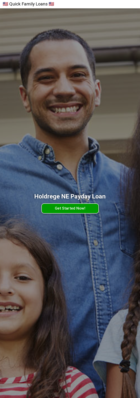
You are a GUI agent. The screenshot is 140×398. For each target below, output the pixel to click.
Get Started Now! (70, 208)
